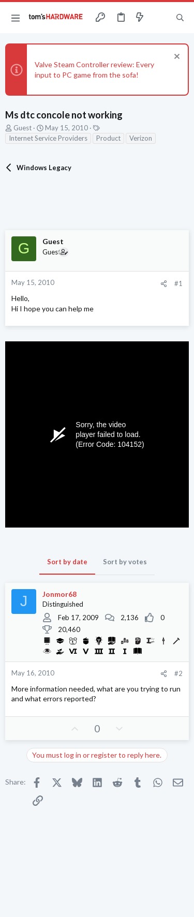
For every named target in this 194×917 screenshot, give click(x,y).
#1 (178, 283)
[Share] (164, 284)
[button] (15, 17)
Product (108, 138)
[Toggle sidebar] (159, 17)
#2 (178, 673)
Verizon (140, 138)
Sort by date (67, 562)
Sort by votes (125, 562)
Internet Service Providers (48, 138)
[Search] (180, 17)
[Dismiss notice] (175, 57)
